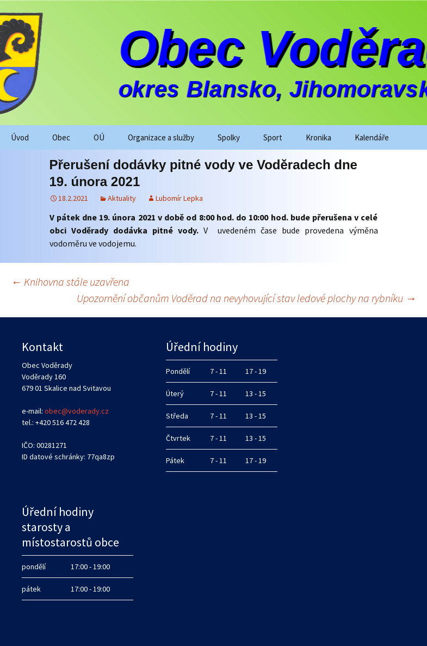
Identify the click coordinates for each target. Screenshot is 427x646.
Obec (61, 137)
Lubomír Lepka (179, 198)
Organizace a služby (161, 137)
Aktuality (122, 198)
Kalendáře (372, 137)
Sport (272, 137)
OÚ (99, 137)
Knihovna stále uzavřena (70, 281)
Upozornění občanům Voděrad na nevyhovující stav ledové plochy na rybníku (246, 298)
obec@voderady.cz (77, 411)
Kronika (318, 137)
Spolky (229, 137)
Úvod (20, 137)
